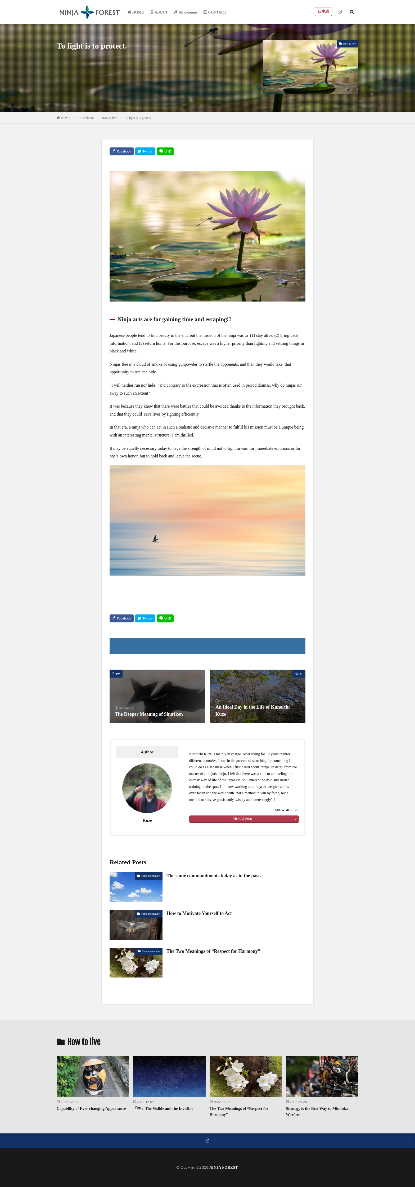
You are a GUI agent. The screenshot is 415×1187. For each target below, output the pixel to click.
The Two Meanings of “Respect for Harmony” (213, 951)
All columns (86, 118)
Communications (151, 951)
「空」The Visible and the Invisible (163, 1108)
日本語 (323, 12)
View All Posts (242, 819)
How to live (349, 43)
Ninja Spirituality (150, 875)
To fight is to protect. (138, 118)
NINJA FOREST (223, 1167)
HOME (65, 118)
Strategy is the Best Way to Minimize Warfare (317, 1111)
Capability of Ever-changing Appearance (91, 1108)
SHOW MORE (285, 809)
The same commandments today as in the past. (213, 875)
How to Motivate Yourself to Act (199, 913)
